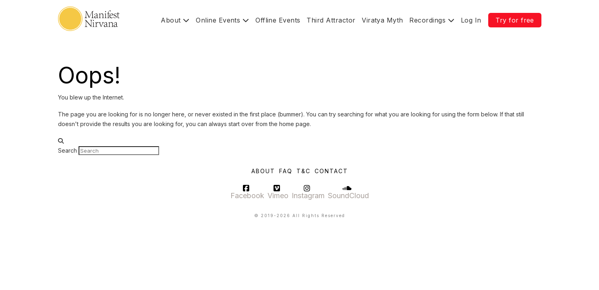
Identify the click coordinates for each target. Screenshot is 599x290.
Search (67, 150)
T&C (303, 171)
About (263, 171)
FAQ (285, 171)
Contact (331, 171)
